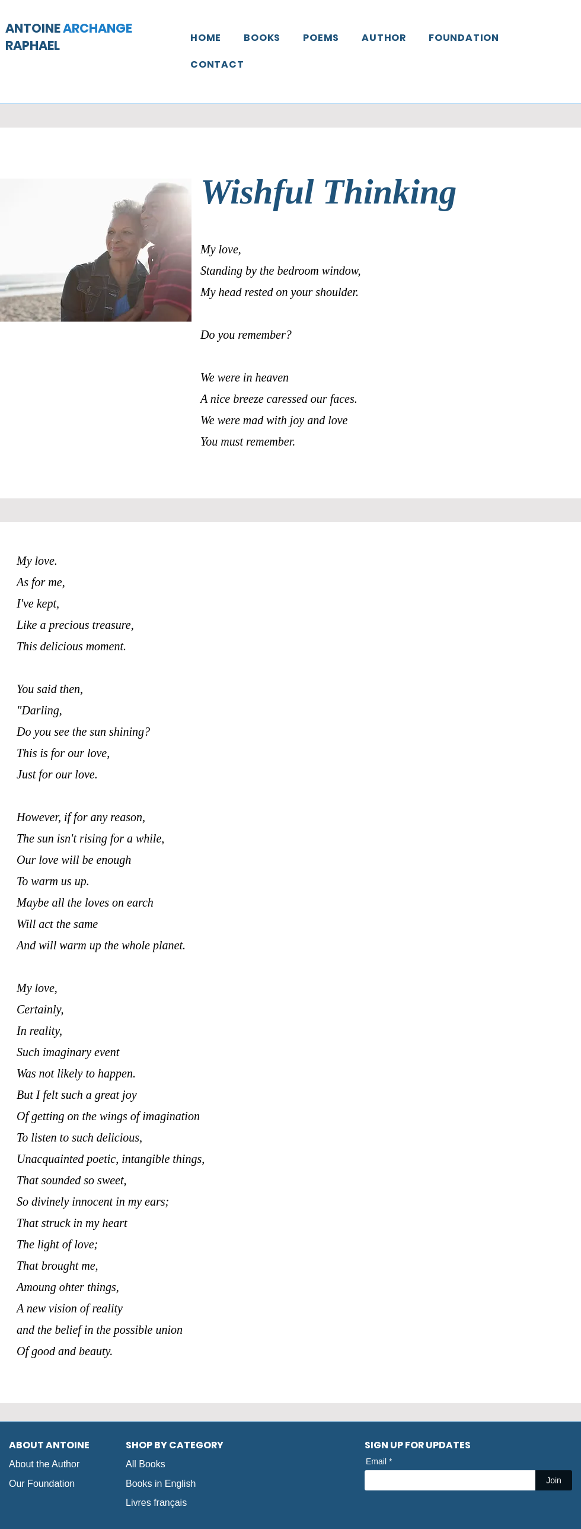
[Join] (553, 1480)
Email (376, 1461)
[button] (262, 37)
